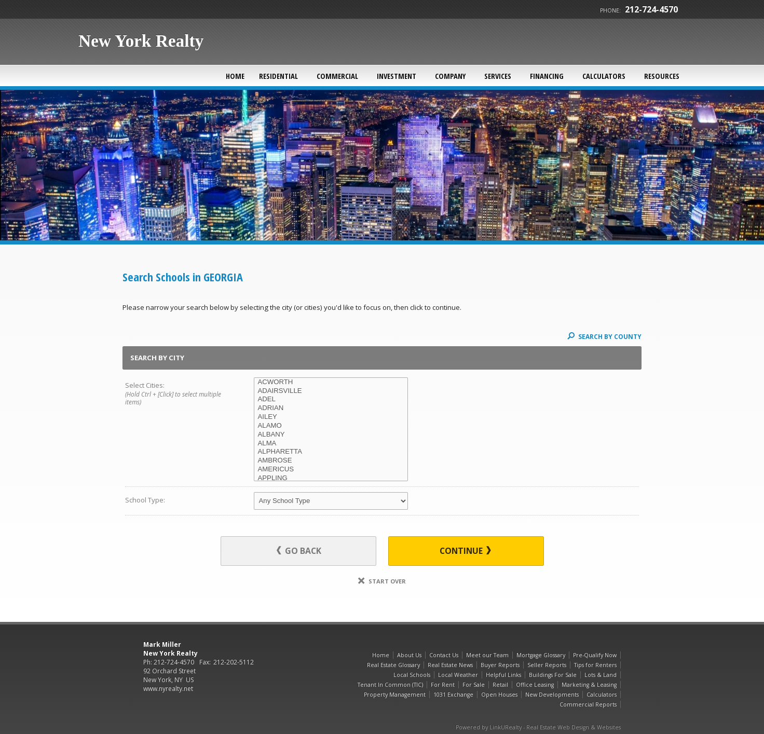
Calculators (603, 76)
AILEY (331, 417)
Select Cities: (176, 393)
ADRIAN (331, 408)
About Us (409, 655)
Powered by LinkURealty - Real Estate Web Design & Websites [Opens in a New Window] (538, 727)
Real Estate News (450, 665)
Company (450, 76)
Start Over (382, 581)
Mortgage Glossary (540, 655)
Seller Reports (546, 665)
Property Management (395, 694)
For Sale (473, 684)
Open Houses (499, 694)
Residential (278, 76)
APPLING (331, 478)
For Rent (443, 684)
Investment (396, 76)
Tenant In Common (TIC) (390, 684)
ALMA (331, 443)
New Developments (552, 694)
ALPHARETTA (331, 451)
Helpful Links (503, 674)
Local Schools (411, 674)
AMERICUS (331, 469)
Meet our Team (487, 655)
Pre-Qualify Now (595, 655)
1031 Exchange (453, 694)
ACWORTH (331, 382)
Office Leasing (535, 684)
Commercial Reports (588, 704)
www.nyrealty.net (168, 688)
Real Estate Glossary (393, 665)
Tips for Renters (595, 665)
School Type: (145, 500)
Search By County (604, 336)
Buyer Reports (500, 665)
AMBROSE (331, 460)
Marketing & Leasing (589, 684)
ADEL (331, 399)
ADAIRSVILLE (331, 391)
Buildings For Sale (553, 674)
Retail (500, 684)
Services (497, 76)
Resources (661, 76)
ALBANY (331, 434)
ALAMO (331, 426)
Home (235, 76)
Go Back (299, 550)
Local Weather (458, 674)
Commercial (337, 76)
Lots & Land (600, 674)
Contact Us (443, 655)
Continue (465, 550)
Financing (547, 76)
